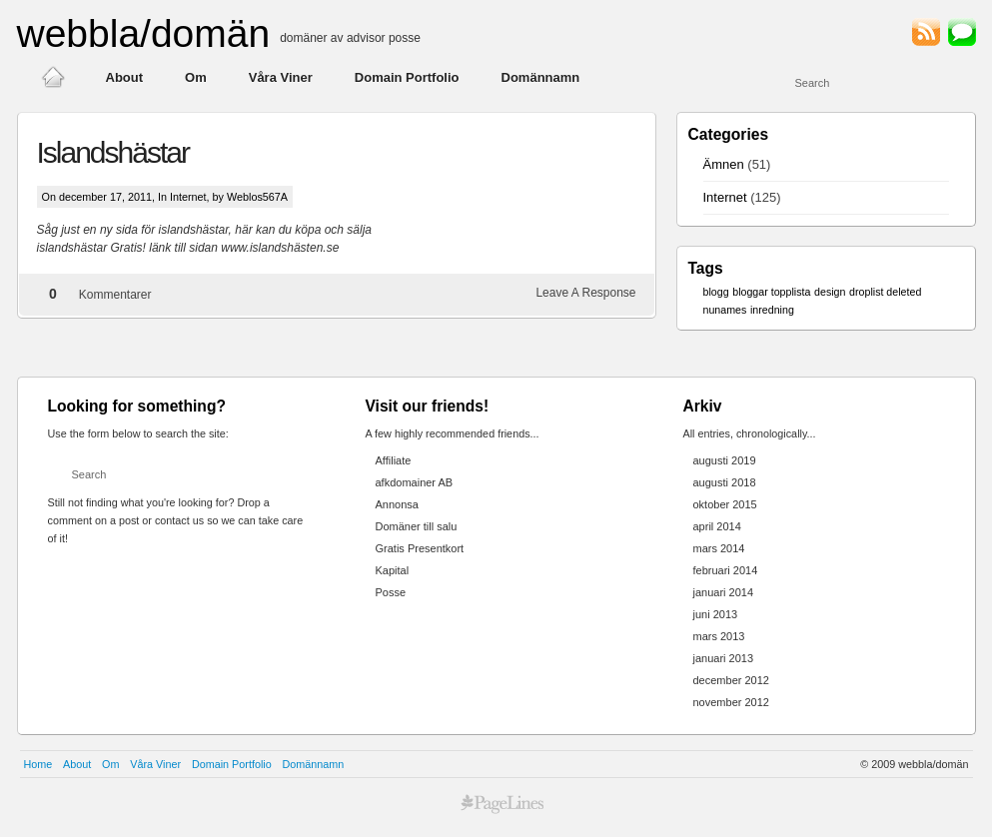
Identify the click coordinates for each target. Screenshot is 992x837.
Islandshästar (113, 152)
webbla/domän (144, 33)
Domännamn (540, 77)
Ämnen (723, 164)
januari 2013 (723, 658)
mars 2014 (719, 548)
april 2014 (717, 526)
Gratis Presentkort (420, 548)
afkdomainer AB (415, 482)
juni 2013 (715, 614)
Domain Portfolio (407, 77)
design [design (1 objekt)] (829, 292)
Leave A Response (585, 293)
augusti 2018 (724, 482)
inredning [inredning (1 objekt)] (772, 310)
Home (38, 764)
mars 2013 (719, 636)
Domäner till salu (417, 526)
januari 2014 (723, 592)
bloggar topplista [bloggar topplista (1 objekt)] (771, 292)
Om (196, 77)
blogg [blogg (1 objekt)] (716, 292)
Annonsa (397, 504)
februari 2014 (725, 570)
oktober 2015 (725, 504)
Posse (391, 592)
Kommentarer (115, 295)
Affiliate (394, 460)
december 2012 (731, 680)
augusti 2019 (724, 460)
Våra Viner (281, 77)
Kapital (393, 570)
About (125, 77)
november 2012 (731, 702)
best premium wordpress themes (502, 804)
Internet (188, 197)
